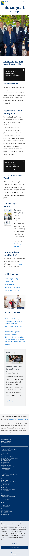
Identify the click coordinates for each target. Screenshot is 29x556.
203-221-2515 (7, 490)
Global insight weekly (11, 279)
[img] (14, 35)
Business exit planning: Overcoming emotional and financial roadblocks (13, 321)
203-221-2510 (7, 513)
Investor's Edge (9, 284)
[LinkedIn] (3, 454)
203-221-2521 (7, 468)
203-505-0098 (6, 469)
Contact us (18, 264)
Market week (9, 282)
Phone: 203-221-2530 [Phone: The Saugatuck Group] (5, 443)
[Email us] (1, 444)
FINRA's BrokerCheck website (17, 419)
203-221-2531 (7, 505)
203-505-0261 (6, 453)
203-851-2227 (6, 492)
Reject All (14, 543)
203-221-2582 (7, 475)
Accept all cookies (14, 548)
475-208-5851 (6, 477)
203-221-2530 (7, 452)
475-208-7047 (6, 484)
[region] (14, 538)
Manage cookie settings (14, 552)
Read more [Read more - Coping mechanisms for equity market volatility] (9, 401)
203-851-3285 (6, 506)
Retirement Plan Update (12, 287)
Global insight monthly (12, 290)
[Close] (26, 523)
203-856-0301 (6, 499)
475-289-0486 (6, 462)
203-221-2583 (7, 483)
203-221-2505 (7, 460)
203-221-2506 (7, 498)
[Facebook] (3, 444)
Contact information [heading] (6, 439)
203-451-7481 (6, 514)
